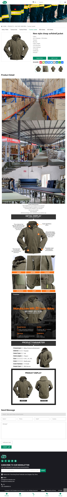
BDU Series (42, 29)
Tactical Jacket (31, 26)
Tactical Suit (14, 29)
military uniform (20, 26)
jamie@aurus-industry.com (8, 479)
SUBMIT (43, 470)
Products (11, 26)
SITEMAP (60, 490)
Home (4, 26)
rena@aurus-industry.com (8, 481)
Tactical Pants (23, 29)
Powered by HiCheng (51, 490)
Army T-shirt (5, 29)
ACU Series (50, 29)
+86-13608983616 (6, 486)
